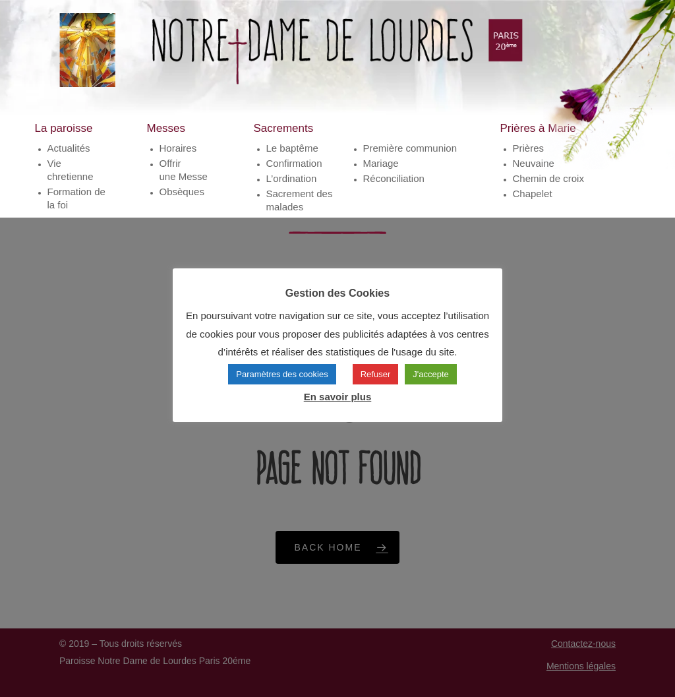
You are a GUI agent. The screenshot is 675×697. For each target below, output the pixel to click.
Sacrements (284, 128)
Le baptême (292, 148)
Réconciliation (394, 178)
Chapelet (532, 193)
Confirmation (294, 163)
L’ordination (291, 178)
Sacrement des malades (299, 200)
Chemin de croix (548, 178)
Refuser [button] (376, 374)
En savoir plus (338, 396)
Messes (166, 128)
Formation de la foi (76, 198)
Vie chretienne (70, 170)
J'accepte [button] (431, 374)
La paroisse (64, 128)
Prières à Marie (538, 128)
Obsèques (182, 191)
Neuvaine (533, 163)
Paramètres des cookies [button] (282, 374)
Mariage (381, 163)
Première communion (410, 148)
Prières (528, 148)
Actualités (68, 148)
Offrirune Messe (184, 170)
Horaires (178, 148)
